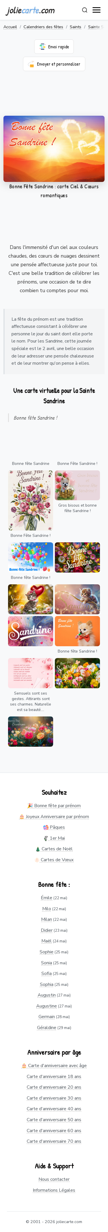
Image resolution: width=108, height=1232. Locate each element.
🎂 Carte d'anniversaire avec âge (54, 1065)
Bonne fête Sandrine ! (30, 577)
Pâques (54, 827)
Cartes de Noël (54, 849)
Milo (46, 909)
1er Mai (54, 838)
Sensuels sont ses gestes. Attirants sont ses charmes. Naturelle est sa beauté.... (30, 701)
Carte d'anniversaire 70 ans (54, 1141)
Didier (47, 930)
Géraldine (46, 1027)
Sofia (46, 973)
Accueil (10, 27)
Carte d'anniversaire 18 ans (54, 1076)
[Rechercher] (84, 10)
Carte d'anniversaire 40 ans (54, 1109)
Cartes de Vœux (54, 860)
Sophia (46, 984)
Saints (75, 27)
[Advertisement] (54, 97)
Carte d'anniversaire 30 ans (54, 1098)
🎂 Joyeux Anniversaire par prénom (54, 816)
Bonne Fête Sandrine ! (77, 463)
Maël (46, 941)
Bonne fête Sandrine (30, 463)
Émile (46, 898)
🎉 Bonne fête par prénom (54, 806)
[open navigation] (96, 10)
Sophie (46, 952)
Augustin (47, 995)
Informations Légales (54, 1190)
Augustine (46, 1006)
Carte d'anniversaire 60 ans (54, 1131)
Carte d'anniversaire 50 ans (54, 1120)
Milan (46, 919)
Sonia (46, 963)
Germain (46, 1017)
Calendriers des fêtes (43, 27)
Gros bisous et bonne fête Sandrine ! (77, 508)
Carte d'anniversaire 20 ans (54, 1087)
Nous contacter (54, 1179)
